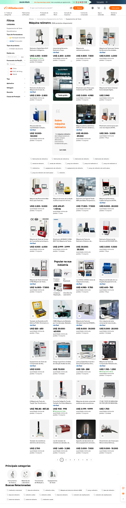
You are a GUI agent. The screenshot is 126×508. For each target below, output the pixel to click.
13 (87, 460)
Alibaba (31, 19)
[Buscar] (78, 8)
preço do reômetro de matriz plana (98, 168)
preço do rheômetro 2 (90, 163)
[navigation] (15, 240)
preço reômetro (91, 490)
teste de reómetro (13, 499)
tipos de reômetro (107, 490)
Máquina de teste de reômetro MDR (70, 490)
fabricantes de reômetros (39, 159)
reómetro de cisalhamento (81, 495)
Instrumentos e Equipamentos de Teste (50, 19)
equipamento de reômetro (52, 168)
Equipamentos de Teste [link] (73, 19)
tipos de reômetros (32, 490)
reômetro (61, 173)
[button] (71, 8)
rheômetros (34, 168)
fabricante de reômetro (81, 159)
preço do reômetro (72, 163)
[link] (123, 488)
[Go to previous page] (57, 460)
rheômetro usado (47, 499)
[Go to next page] (91, 460)
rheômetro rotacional (14, 490)
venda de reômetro (37, 163)
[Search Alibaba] (49, 8)
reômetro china (48, 490)
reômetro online (29, 495)
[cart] (99, 8)
